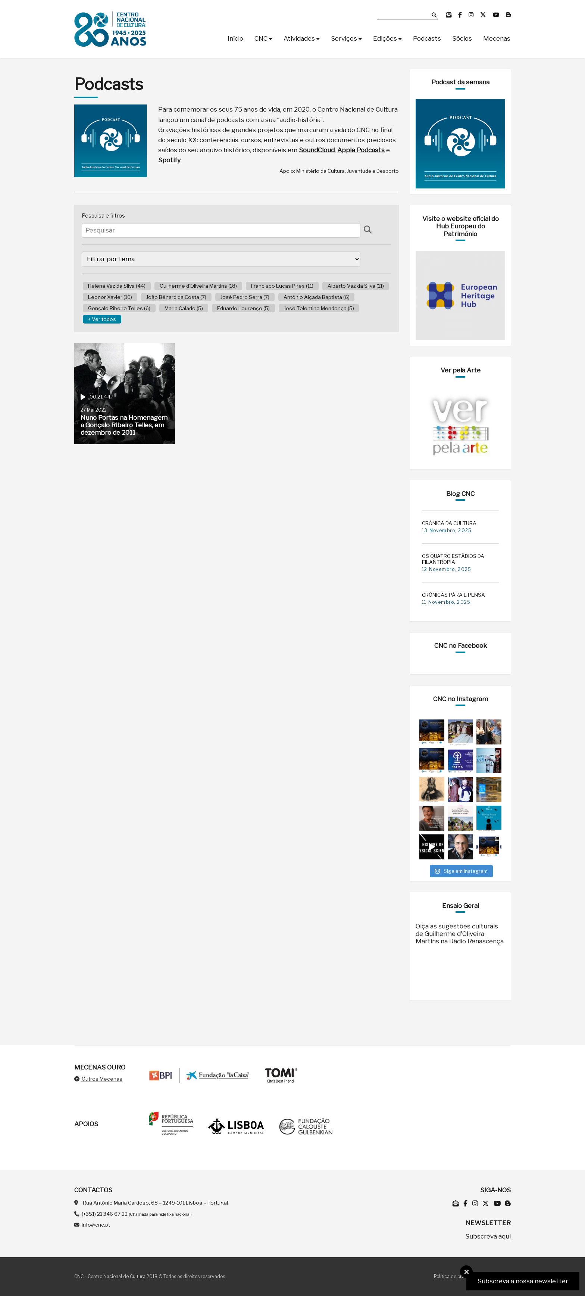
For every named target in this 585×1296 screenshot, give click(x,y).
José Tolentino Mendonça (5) (319, 308)
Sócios (462, 38)
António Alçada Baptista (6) (317, 297)
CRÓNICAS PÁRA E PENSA (453, 595)
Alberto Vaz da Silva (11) (356, 286)
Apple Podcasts (361, 150)
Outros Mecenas (98, 1079)
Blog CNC (460, 493)
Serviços (344, 38)
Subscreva (488, 1236)
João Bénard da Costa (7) (176, 297)
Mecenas (496, 38)
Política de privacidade (458, 1276)
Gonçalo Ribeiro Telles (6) (119, 308)
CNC (261, 38)
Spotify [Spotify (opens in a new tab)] (169, 160)
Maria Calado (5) (184, 308)
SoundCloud (317, 150)
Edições (385, 38)
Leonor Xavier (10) (110, 297)
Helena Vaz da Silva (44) (117, 286)
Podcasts (427, 38)
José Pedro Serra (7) (244, 297)
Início (235, 38)
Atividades (299, 38)
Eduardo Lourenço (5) (243, 308)
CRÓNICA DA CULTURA (449, 523)
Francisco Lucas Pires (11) (282, 286)
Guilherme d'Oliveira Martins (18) (198, 286)
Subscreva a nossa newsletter (523, 1281)
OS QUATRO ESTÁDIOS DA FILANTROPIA (453, 559)
